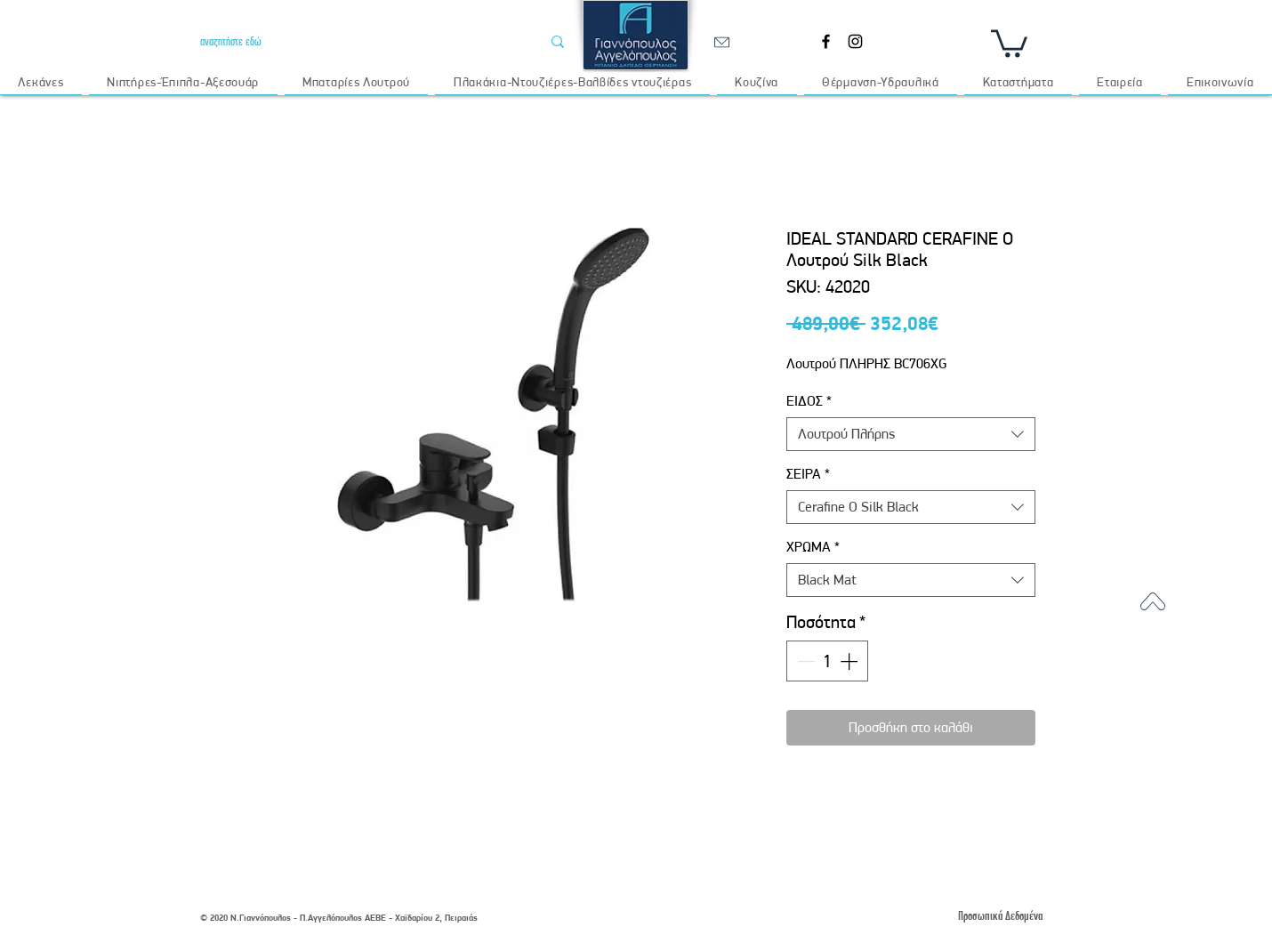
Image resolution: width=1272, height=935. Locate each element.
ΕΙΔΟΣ (809, 400)
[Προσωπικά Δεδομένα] (999, 915)
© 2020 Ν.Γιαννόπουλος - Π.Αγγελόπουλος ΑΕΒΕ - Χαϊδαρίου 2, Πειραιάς (339, 917)
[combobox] (910, 434)
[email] (721, 42)
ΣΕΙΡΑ (808, 473)
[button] (1009, 42)
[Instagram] (855, 41)
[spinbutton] (827, 661)
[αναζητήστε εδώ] (357, 41)
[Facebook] (826, 41)
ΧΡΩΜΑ (813, 546)
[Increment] (850, 661)
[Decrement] (804, 661)
